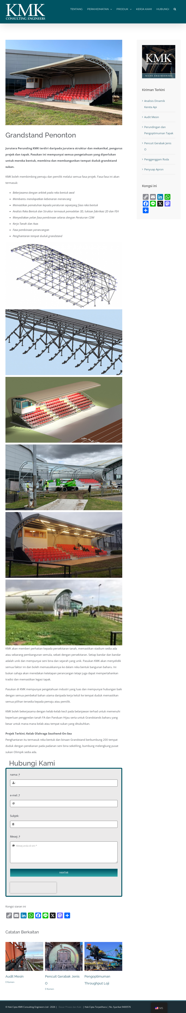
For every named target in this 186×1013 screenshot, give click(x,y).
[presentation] (33, 887)
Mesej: (15, 836)
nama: (15, 774)
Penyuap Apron (153, 169)
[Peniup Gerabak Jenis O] (64, 944)
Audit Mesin (14, 976)
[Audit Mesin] (24, 944)
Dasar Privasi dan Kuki (70, 1006)
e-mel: (15, 795)
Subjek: (14, 816)
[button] (175, 8)
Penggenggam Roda (156, 159)
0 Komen (9, 982)
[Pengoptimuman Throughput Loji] (103, 944)
